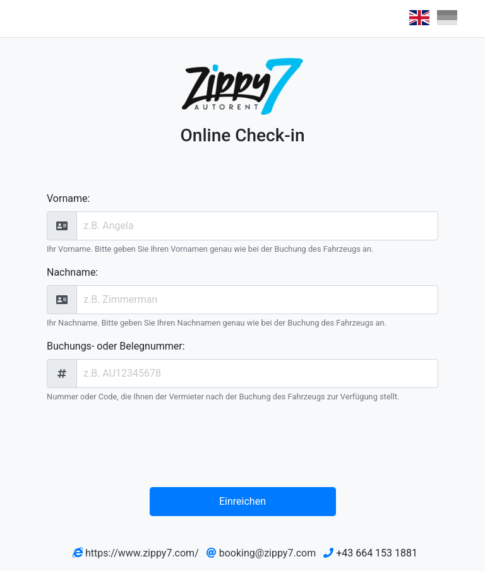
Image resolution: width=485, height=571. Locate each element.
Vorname (67, 198)
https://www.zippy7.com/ (142, 553)
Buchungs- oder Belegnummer (115, 346)
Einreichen (242, 501)
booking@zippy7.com (267, 553)
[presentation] (246, 447)
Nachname (71, 272)
